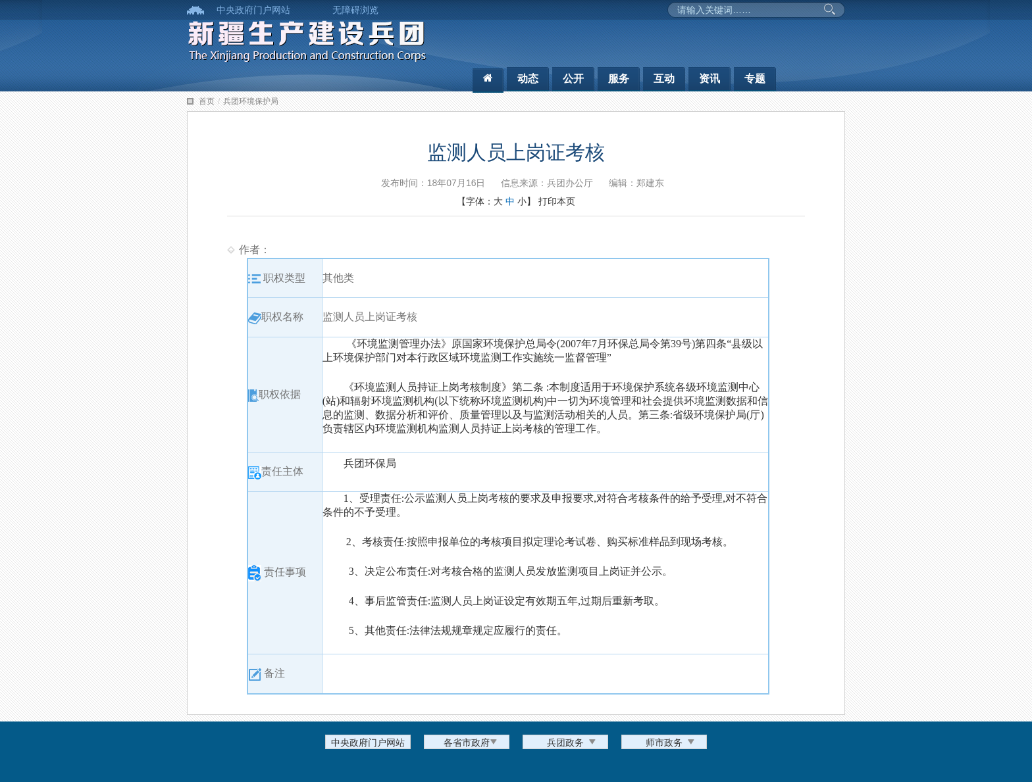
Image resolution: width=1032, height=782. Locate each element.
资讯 (709, 78)
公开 (573, 78)
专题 (754, 78)
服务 (618, 78)
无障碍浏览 (355, 10)
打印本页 (556, 201)
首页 (207, 101)
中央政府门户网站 (253, 10)
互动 (664, 78)
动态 (527, 78)
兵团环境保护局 (250, 101)
